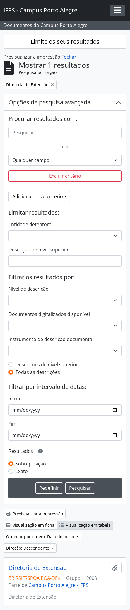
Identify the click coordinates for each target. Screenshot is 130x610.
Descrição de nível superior (38, 249)
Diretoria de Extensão (37, 567)
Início (14, 398)
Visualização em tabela (85, 525)
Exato (22, 471)
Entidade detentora (30, 224)
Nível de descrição (28, 289)
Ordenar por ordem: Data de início (40, 536)
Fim (12, 424)
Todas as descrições (38, 372)
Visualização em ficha (30, 525)
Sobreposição (31, 463)
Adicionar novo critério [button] (37, 196)
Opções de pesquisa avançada (49, 102)
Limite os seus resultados (65, 41)
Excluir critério (65, 176)
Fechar (68, 57)
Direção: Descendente (28, 548)
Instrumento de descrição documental (50, 339)
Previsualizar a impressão (34, 513)
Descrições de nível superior (47, 364)
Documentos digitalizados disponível (49, 314)
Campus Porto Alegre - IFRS (58, 585)
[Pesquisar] (65, 132)
